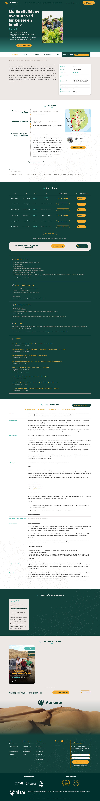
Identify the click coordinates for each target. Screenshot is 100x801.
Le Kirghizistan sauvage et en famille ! (21, 673)
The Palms (36, 483)
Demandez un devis (78, 147)
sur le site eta (35, 288)
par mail (50, 332)
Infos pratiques (48, 54)
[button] (76, 72)
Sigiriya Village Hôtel (37, 489)
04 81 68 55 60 (65, 332)
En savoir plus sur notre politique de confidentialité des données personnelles (81, 766)
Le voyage (15, 54)
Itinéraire (25, 54)
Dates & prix (36, 54)
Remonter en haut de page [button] (49, 687)
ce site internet (56, 563)
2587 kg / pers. (76, 91)
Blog (60, 3)
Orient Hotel (38, 485)
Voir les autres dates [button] (49, 233)
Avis (58, 54)
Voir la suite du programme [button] (35, 162)
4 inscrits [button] (46, 199)
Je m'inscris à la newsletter (81, 762)
